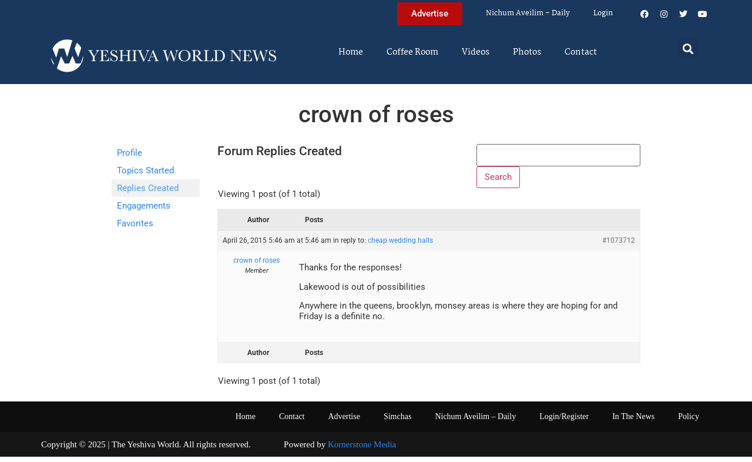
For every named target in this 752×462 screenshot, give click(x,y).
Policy (688, 421)
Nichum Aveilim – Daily (528, 13)
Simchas (397, 421)
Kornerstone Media (362, 449)
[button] (688, 48)
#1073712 (618, 246)
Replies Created (148, 188)
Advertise (344, 421)
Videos (475, 52)
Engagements (143, 205)
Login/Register (564, 421)
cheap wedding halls (400, 246)
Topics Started (145, 170)
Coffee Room (412, 52)
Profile (129, 153)
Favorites (135, 223)
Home (350, 52)
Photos (527, 52)
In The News (633, 421)
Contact (581, 52)
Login (603, 13)
